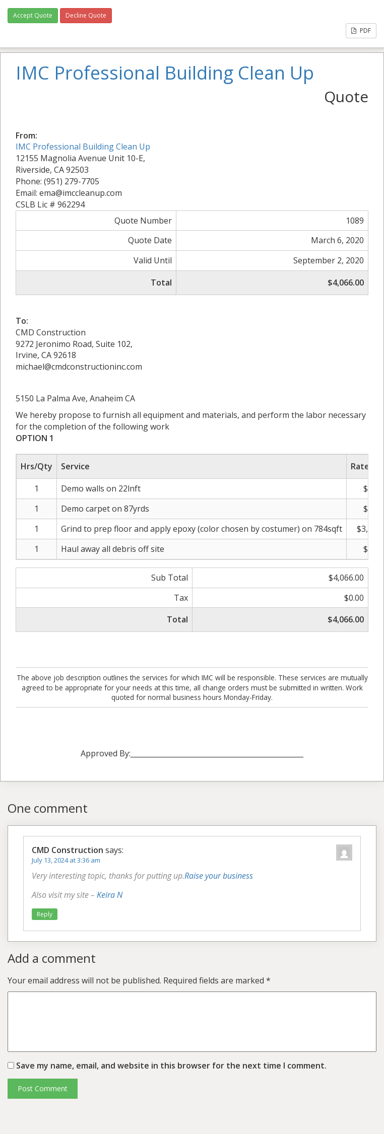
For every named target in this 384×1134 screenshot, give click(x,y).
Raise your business (218, 875)
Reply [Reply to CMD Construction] (44, 914)
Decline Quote (86, 15)
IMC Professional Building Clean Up (83, 146)
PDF (361, 30)
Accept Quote (32, 15)
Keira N (109, 894)
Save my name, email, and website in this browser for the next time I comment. (171, 1065)
